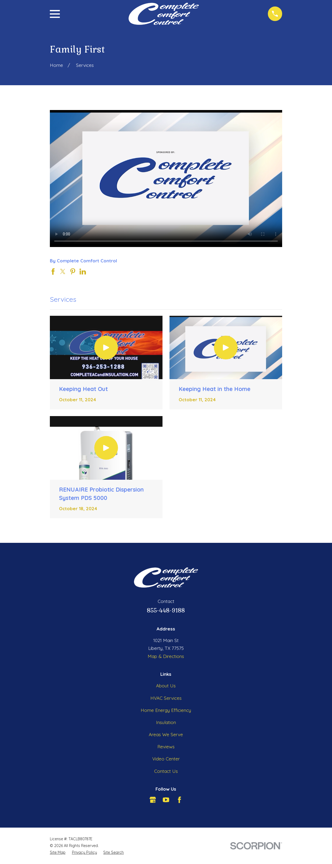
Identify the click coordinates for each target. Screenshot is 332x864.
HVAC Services (166, 698)
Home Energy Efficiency (166, 710)
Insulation (166, 722)
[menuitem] (57, 852)
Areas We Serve (166, 734)
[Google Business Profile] (153, 800)
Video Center (166, 759)
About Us (166, 685)
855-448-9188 (166, 610)
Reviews (166, 746)
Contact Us (166, 771)
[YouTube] (166, 800)
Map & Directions (166, 656)
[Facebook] (179, 800)
